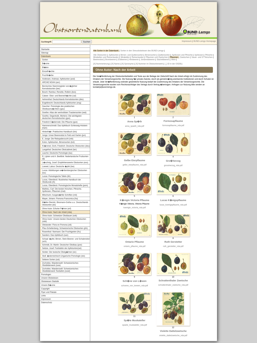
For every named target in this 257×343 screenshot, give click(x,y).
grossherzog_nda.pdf (173, 165)
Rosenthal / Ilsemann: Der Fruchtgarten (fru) (61, 232)
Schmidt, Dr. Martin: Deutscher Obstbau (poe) (62, 245)
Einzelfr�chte (48, 71)
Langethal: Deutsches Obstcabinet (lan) (59, 149)
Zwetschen (185, 57)
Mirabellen (125, 57)
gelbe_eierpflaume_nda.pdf (134, 165)
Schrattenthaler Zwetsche (173, 280)
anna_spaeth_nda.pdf (134, 126)
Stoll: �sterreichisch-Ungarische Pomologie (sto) (63, 256)
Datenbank (46, 56)
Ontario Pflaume (134, 242)
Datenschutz (46, 302)
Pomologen (46, 274)
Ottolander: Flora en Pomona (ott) (56, 225)
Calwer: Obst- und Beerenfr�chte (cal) (59, 96)
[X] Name (115, 64)
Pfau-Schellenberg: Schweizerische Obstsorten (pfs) (65, 228)
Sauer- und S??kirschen (202, 57)
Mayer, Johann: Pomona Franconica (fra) (60, 198)
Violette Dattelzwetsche (173, 331)
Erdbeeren (123, 59)
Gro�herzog (173, 161)
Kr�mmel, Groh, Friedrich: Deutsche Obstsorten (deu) (66, 146)
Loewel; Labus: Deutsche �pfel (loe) (58, 166)
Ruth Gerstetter (173, 242)
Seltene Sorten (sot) (51, 259)
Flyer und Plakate (48, 292)
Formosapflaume (173, 121)
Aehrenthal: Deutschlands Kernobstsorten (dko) (63, 99)
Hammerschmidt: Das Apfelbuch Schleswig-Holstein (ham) (64, 126)
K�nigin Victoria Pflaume (134, 200)
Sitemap (44, 53)
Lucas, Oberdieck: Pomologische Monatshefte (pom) (65, 185)
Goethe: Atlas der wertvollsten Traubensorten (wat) (64, 112)
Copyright (45, 289)
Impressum (186, 41)
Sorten (45, 60)
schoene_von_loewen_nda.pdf (134, 285)
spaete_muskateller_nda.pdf (134, 325)
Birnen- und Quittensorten (132, 55)
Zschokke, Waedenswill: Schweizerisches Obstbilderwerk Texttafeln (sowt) (60, 270)
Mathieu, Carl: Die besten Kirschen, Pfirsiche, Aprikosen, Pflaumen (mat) (62, 190)
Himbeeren (134, 59)
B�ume (45, 63)
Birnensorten (151, 55)
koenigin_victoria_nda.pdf (134, 207)
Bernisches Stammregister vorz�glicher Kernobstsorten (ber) (59, 87)
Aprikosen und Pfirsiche (182, 55)
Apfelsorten (114, 55)
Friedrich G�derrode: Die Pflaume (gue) (60, 122)
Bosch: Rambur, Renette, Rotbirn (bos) (59, 92)
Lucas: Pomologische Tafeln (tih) (56, 176)
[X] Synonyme (127, 64)
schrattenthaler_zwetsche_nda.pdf (173, 285)
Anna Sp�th (134, 121)
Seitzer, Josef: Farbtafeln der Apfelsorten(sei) (61, 248)
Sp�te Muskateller (134, 320)
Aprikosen (199, 55)
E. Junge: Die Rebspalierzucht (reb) (57, 139)
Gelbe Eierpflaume (134, 160)
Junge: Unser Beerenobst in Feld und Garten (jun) (64, 135)
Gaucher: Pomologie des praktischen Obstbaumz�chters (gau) (58, 107)
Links (43, 295)
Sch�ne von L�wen (135, 281)
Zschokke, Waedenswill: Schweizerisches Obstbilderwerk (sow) (60, 264)
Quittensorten (164, 55)
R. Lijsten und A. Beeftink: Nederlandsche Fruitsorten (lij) (65, 157)
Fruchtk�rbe (47, 75)
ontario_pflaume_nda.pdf (135, 246)
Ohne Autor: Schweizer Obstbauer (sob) (59, 215)
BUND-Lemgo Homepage (204, 41)
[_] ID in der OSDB (173, 64)
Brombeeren (111, 59)
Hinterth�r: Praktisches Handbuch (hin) (59, 132)
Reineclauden (138, 57)
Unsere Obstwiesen (49, 278)
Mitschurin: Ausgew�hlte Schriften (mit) (59, 195)
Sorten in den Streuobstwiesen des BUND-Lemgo (142, 51)
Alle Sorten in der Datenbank (106, 51)
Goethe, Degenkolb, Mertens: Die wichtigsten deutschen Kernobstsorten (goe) (62, 117)
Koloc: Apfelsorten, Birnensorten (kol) (58, 142)
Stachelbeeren (163, 59)
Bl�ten (45, 67)
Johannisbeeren (148, 59)
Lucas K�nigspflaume (173, 200)
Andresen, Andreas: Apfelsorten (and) (58, 79)
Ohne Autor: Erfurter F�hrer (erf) (56, 208)
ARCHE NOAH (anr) (51, 82)
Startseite (45, 49)
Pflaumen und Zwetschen (157, 57)
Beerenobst (98, 59)
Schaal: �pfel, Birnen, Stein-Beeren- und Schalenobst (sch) (66, 240)
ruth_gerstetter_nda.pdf (173, 246)
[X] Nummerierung (101, 64)
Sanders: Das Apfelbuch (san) (55, 235)
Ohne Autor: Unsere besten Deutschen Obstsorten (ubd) (64, 220)
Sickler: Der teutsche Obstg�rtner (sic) (59, 252)
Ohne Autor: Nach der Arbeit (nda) (57, 212)
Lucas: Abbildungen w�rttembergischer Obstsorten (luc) (64, 171)
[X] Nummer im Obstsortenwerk (149, 64)
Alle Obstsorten (100, 55)
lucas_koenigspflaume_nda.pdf (173, 205)
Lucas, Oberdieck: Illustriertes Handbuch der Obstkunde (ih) (61, 181)
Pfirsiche (209, 55)
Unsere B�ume (48, 285)
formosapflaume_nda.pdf (173, 125)
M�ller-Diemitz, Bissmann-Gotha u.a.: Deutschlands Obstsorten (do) (65, 203)
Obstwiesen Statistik (50, 281)
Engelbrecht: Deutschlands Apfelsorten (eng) (61, 103)
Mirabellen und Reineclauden (106, 57)
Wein (173, 59)
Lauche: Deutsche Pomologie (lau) (57, 153)
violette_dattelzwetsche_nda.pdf (173, 335)
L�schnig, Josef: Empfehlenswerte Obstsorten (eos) (65, 162)
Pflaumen (174, 57)
